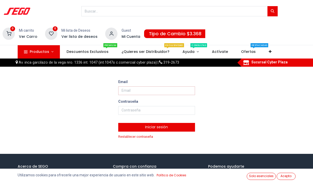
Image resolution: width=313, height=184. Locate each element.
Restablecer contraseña (135, 137)
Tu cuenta (224, 173)
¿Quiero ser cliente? (232, 178)
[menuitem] (87, 52)
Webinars (33, 178)
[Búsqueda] (272, 11)
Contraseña (128, 101)
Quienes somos (38, 173)
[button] (270, 52)
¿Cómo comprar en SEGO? (142, 173)
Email (123, 82)
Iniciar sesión (156, 127)
